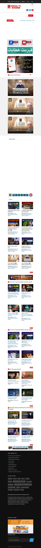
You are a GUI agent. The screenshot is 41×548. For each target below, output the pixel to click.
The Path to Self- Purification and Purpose (13, 381)
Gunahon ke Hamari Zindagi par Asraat (12, 398)
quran (10, 478)
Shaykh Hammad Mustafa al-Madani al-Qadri (13, 423)
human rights (25, 487)
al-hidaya (29, 481)
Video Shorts (12, 139)
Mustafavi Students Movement (15, 471)
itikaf (27, 478)
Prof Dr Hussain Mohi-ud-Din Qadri (27, 233)
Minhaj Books (11, 462)
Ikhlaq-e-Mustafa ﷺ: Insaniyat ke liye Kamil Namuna (13, 314)
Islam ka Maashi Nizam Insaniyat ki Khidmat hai (13, 293)
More (31, 272)
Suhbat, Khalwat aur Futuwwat (26, 293)
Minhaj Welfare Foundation (14, 459)
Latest (10, 199)
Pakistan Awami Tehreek (13, 457)
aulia (22, 489)
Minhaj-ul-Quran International (14, 455)
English (23, 1)
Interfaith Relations (12, 466)
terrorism (11, 487)
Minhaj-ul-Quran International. (16, 546)
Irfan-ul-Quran (11, 461)
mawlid (10, 484)
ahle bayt (16, 489)
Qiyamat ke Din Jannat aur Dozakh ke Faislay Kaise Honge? (27, 398)
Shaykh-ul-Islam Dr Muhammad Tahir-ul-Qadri (27, 214)
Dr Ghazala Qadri (13, 383)
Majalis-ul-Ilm (19, 481)
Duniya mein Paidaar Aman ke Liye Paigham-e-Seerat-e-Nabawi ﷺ (13, 229)
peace (23, 478)
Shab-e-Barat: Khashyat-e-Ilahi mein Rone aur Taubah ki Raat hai (27, 315)
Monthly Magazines (12, 464)
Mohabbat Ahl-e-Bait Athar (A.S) (13, 359)
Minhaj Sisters (11, 468)
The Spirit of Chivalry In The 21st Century (27, 420)
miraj (10, 481)
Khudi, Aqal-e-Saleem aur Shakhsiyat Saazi (27, 359)
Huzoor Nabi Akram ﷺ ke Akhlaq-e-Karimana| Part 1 (19, 130)
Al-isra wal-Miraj (12, 420)
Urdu (28, 1)
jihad (18, 487)
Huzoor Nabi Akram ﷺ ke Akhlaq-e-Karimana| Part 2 (19, 111)
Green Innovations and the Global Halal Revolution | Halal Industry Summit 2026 (27, 229)
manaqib (10, 489)
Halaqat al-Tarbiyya (23, 484)
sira (19, 478)
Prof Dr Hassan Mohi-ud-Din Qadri (13, 214)
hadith (15, 478)
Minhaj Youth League (13, 469)
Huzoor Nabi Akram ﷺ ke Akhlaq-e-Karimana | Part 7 (19, 92)
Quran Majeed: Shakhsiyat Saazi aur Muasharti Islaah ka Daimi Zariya (26, 382)
